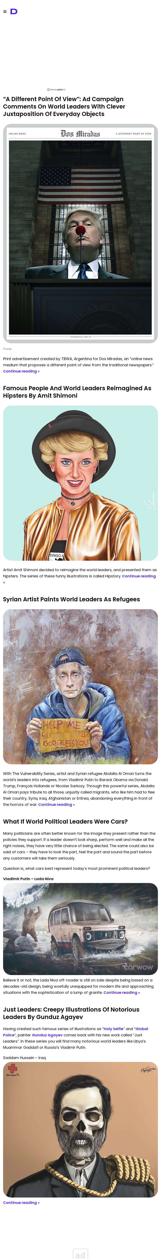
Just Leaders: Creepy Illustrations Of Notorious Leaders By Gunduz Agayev (71, 1013)
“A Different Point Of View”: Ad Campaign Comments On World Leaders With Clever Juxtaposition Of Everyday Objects (64, 106)
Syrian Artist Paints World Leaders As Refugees (71, 599)
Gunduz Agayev (47, 1035)
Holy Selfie (113, 1028)
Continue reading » (21, 371)
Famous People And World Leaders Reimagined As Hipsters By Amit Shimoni (77, 392)
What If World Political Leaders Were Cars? (65, 822)
